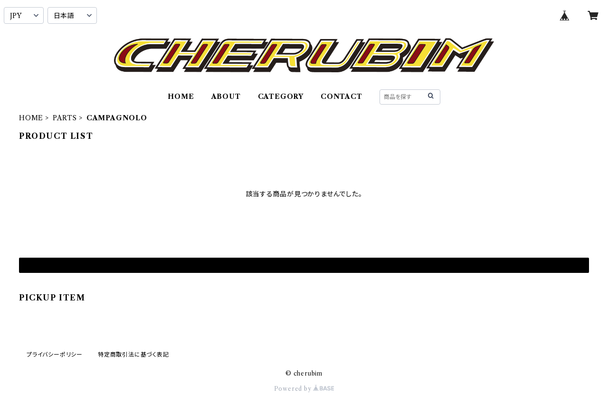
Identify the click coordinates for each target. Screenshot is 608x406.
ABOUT (226, 96)
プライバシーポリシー (55, 354)
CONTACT (341, 96)
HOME (181, 96)
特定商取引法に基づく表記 (133, 354)
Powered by (304, 388)
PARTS (65, 118)
